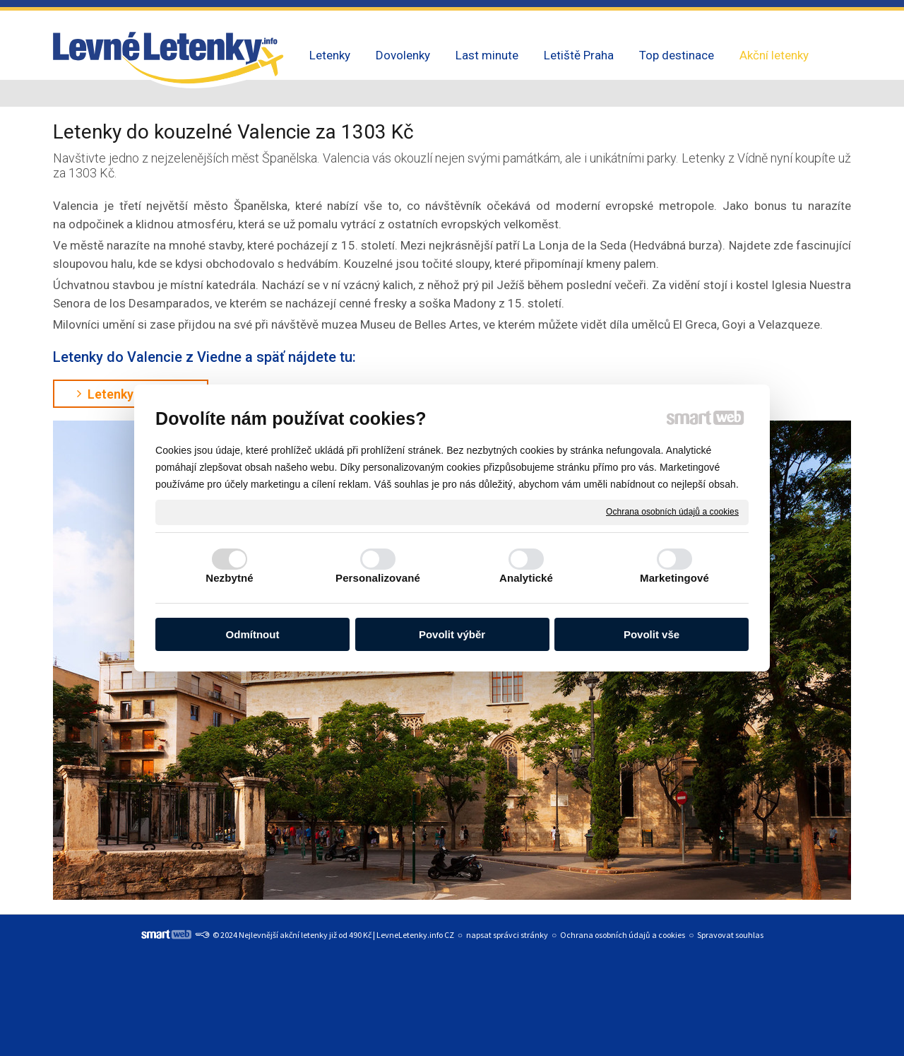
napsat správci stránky (507, 934)
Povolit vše (651, 634)
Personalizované (377, 578)
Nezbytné (229, 578)
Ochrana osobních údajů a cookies (672, 512)
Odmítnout (253, 634)
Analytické (526, 578)
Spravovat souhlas (730, 934)
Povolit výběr (452, 634)
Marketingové (674, 578)
